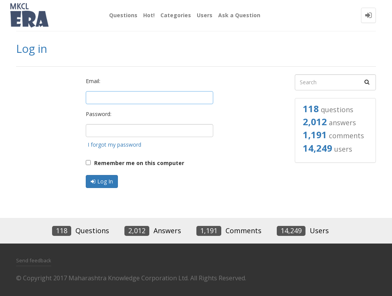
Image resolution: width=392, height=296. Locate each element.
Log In (105, 181)
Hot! (149, 15)
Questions (123, 15)
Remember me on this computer (135, 163)
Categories (175, 15)
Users (204, 15)
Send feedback (33, 260)
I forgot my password (114, 144)
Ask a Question (239, 15)
